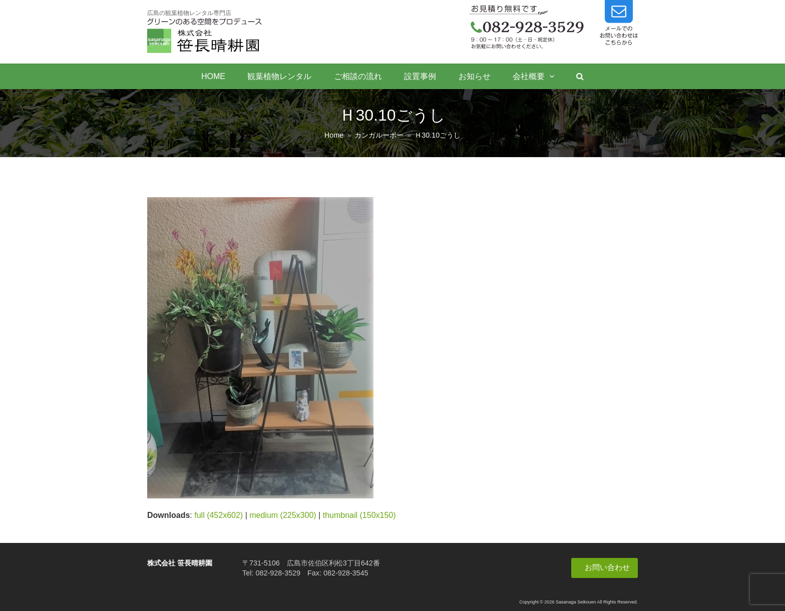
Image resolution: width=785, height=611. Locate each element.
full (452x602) (218, 515)
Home (333, 135)
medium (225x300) (282, 515)
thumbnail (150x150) (359, 515)
